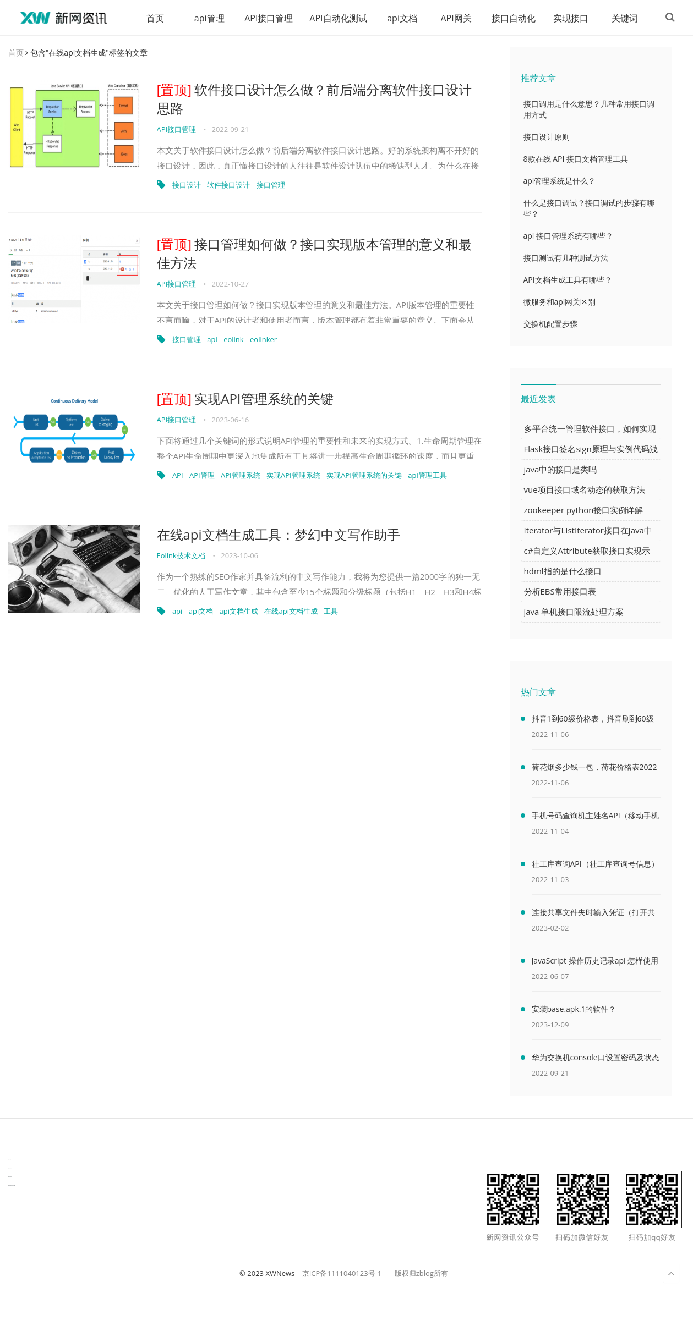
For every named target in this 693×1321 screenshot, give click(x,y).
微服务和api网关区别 (559, 302)
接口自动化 (510, 18)
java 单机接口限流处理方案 (574, 612)
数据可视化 (9, 1159)
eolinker (263, 340)
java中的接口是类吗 (560, 469)
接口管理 (271, 185)
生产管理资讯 (10, 1168)
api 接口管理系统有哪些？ (568, 236)
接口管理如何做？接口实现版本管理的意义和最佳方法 (314, 253)
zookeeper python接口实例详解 (583, 510)
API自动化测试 (334, 18)
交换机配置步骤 (550, 324)
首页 (151, 18)
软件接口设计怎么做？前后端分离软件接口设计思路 (314, 99)
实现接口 (567, 18)
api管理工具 (427, 476)
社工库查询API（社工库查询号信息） (595, 864)
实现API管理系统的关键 (245, 399)
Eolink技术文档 (181, 556)
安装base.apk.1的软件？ (574, 1009)
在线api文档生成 (290, 612)
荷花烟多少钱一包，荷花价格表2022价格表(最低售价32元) (594, 769)
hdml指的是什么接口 (563, 571)
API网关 (451, 18)
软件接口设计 (228, 185)
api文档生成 (239, 612)
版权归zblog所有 (421, 1274)
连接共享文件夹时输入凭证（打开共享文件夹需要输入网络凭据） (593, 914)
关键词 (621, 18)
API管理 (202, 476)
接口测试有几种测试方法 (565, 258)
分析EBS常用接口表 (560, 591)
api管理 (205, 18)
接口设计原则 (546, 137)
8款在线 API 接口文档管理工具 (575, 159)
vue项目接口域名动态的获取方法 (584, 490)
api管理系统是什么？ (559, 181)
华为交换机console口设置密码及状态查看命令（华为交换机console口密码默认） (595, 1060)
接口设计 (186, 185)
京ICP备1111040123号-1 (342, 1274)
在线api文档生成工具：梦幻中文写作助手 (278, 535)
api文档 (398, 18)
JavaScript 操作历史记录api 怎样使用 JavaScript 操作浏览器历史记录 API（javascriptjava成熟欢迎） (595, 963)
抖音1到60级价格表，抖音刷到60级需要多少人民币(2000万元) (593, 721)
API (177, 476)
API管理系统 (240, 476)
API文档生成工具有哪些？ (567, 280)
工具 (331, 612)
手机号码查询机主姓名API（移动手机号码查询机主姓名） (595, 818)
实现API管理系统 (293, 476)
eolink (233, 340)
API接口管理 (265, 18)
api (212, 340)
